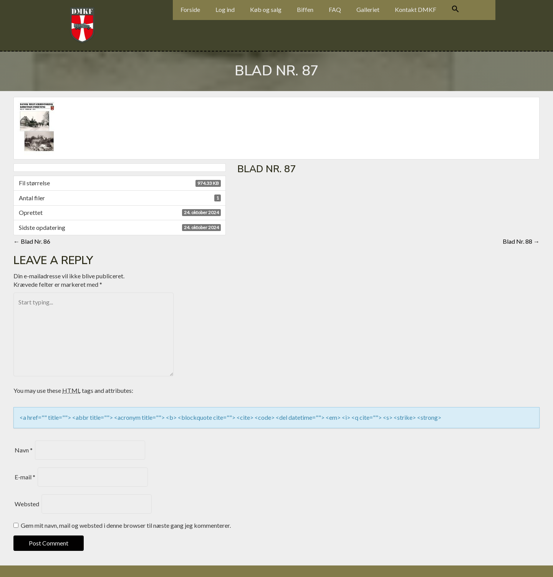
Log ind (225, 9)
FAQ (335, 9)
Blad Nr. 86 (31, 241)
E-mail (25, 477)
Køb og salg (265, 9)
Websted (27, 503)
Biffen (305, 9)
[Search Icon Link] (455, 10)
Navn (24, 450)
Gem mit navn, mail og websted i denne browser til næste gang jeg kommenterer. (126, 525)
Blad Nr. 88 (521, 241)
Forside (190, 9)
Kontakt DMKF (415, 9)
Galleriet (367, 9)
